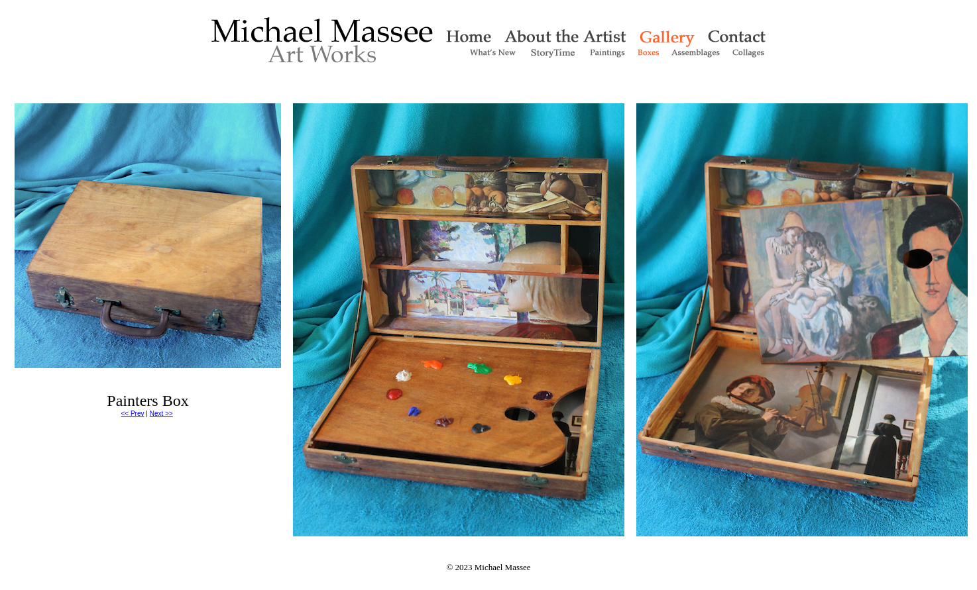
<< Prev (132, 413)
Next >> (161, 413)
